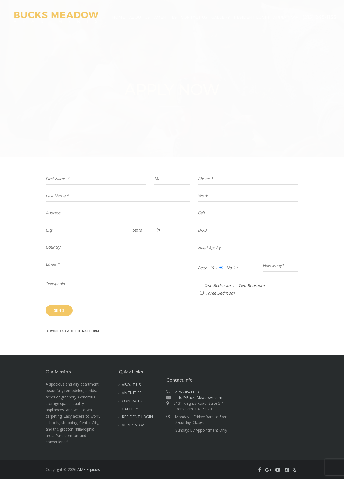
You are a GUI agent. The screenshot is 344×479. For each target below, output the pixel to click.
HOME (118, 17)
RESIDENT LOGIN (251, 17)
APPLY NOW (285, 17)
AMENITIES (165, 17)
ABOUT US (139, 17)
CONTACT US (194, 17)
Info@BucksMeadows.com (198, 397)
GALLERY (220, 17)
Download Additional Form (72, 331)
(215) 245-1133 (319, 17)
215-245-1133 (187, 391)
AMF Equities (88, 469)
